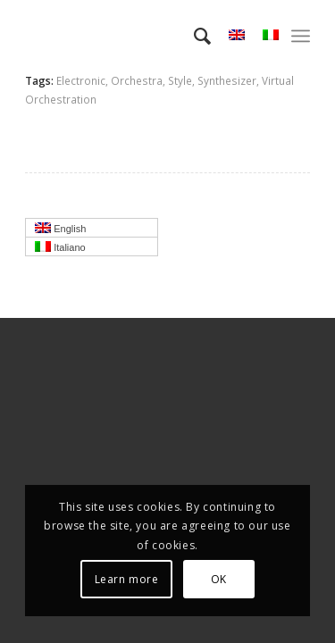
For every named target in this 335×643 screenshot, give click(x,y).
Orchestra (137, 80)
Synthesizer (226, 80)
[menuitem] (193, 35)
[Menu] (300, 35)
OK (219, 579)
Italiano (96, 248)
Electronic (80, 80)
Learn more (127, 579)
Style (180, 80)
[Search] (193, 35)
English (96, 229)
